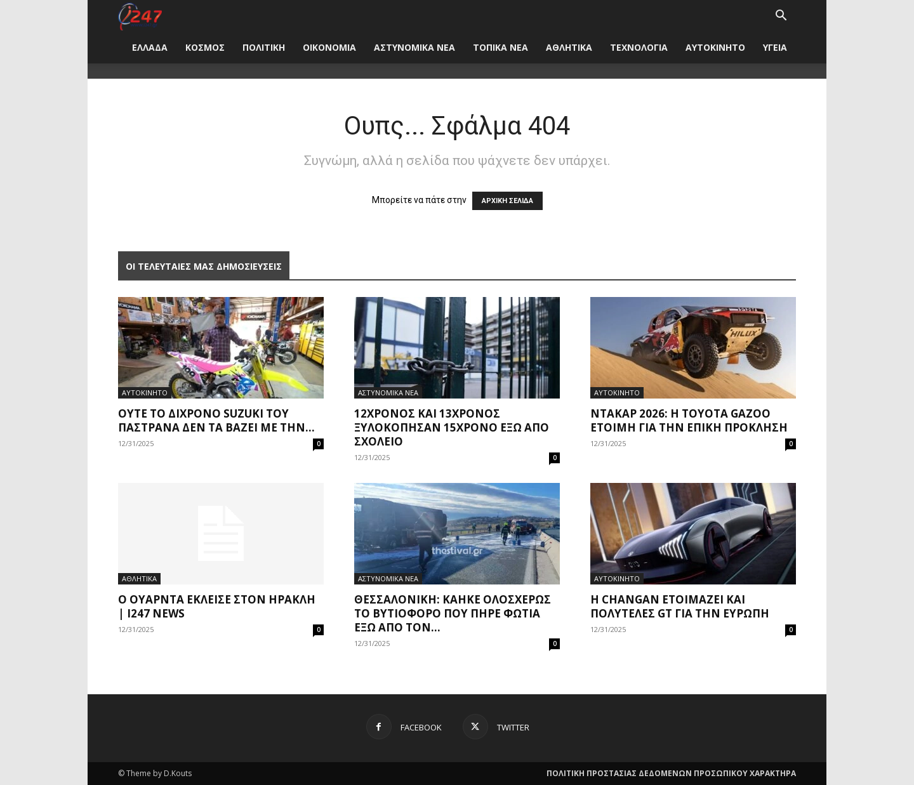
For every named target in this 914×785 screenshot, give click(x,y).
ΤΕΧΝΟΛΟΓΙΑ (639, 47)
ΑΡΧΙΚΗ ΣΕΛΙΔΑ (507, 201)
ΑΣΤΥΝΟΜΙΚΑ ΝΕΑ (414, 47)
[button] (780, 17)
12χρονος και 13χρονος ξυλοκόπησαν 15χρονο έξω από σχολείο (451, 427)
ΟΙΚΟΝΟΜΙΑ (329, 47)
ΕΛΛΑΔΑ (150, 47)
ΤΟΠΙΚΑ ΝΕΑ (500, 47)
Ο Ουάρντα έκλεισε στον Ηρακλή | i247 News (216, 606)
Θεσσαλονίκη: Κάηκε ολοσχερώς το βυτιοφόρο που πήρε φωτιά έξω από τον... (452, 613)
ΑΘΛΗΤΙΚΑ (569, 47)
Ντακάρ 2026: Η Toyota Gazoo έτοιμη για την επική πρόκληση (689, 420)
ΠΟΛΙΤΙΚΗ (263, 47)
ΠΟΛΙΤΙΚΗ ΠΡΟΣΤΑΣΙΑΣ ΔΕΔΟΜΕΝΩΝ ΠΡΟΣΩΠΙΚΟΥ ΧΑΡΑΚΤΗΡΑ (671, 773)
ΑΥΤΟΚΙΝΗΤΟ (715, 47)
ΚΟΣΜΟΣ (205, 47)
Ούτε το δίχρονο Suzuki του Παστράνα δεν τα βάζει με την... (216, 420)
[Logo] (140, 16)
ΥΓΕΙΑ (775, 47)
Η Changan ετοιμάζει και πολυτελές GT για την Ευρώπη (679, 606)
